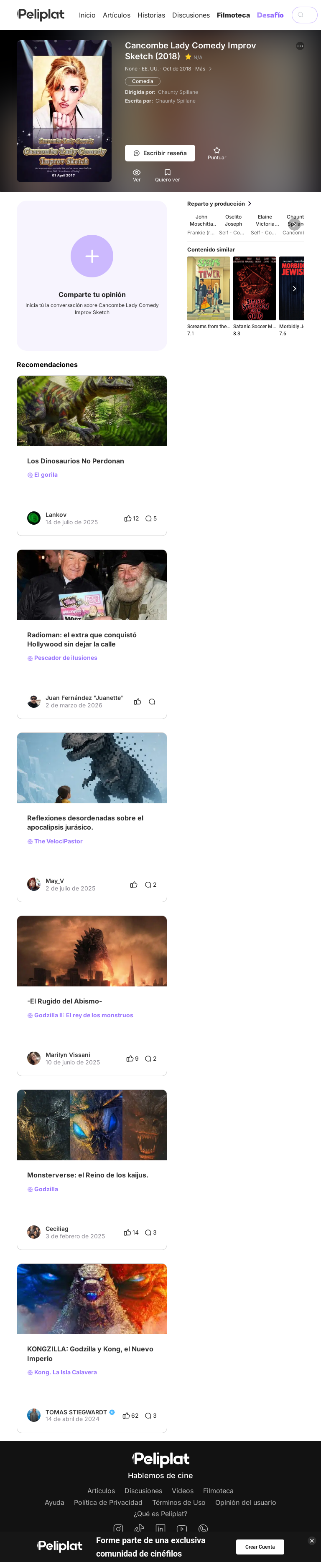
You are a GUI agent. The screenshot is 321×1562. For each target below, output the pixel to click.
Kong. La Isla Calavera (62, 1372)
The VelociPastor (55, 841)
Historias (151, 15)
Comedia (142, 81)
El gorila (42, 474)
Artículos (116, 15)
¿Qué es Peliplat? (160, 1513)
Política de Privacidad (108, 1502)
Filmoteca (233, 15)
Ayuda (54, 1502)
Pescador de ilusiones (62, 657)
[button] (300, 46)
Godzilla (42, 1189)
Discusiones (191, 15)
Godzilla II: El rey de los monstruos (80, 1015)
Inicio (87, 15)
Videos (183, 1490)
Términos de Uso (179, 1502)
